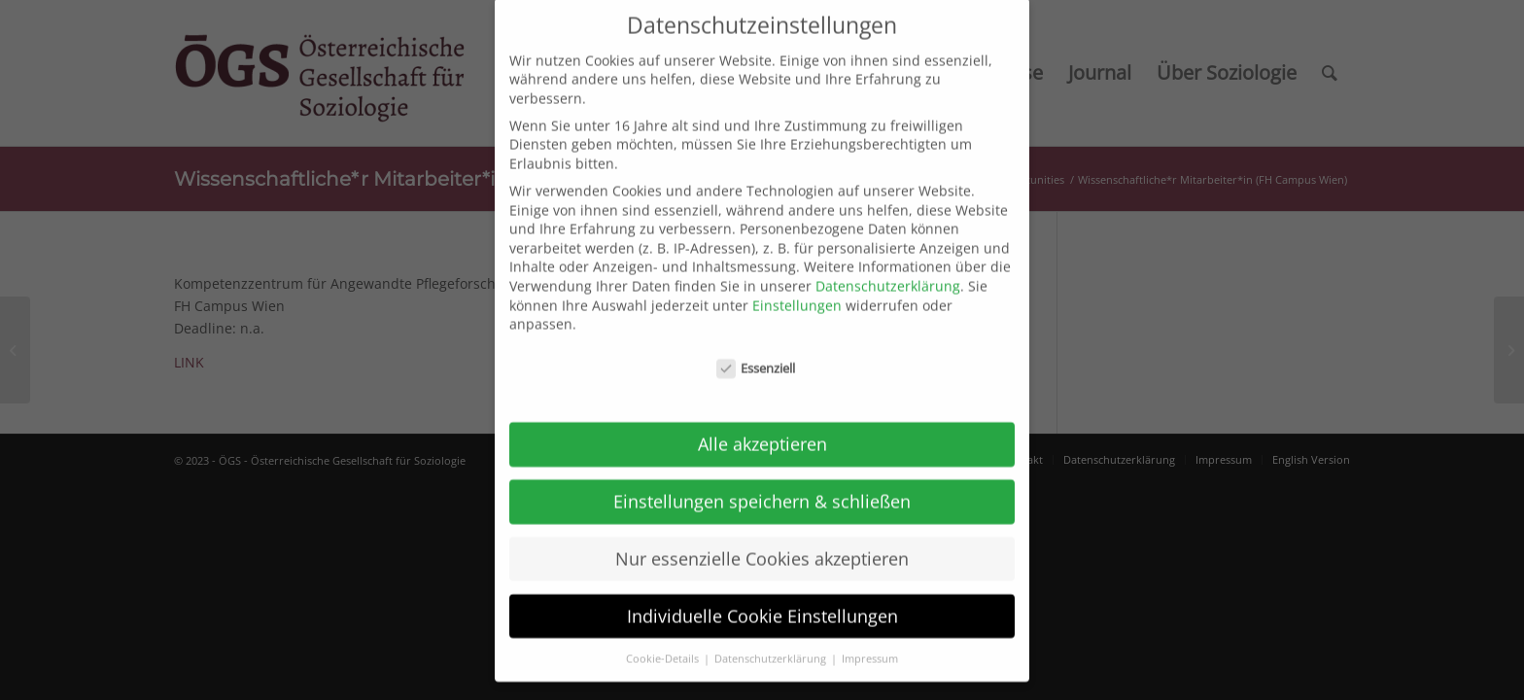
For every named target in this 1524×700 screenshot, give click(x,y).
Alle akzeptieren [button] (762, 425)
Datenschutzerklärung (887, 268)
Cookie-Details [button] (664, 640)
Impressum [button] (870, 640)
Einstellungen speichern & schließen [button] (762, 482)
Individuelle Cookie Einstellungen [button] (762, 597)
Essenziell (756, 350)
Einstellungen (797, 286)
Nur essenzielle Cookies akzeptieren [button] (762, 539)
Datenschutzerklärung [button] (771, 640)
